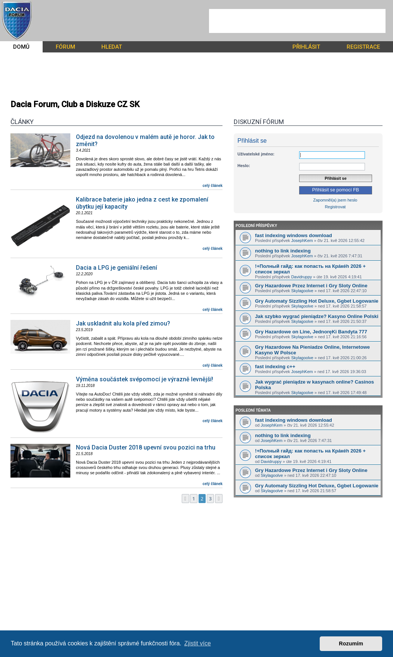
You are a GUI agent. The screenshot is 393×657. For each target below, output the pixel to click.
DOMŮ (21, 46)
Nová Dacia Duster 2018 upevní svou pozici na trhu (145, 447)
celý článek (212, 186)
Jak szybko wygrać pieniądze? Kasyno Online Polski (316, 316)
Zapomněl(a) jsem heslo (335, 200)
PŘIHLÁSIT (306, 46)
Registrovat (335, 207)
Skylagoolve (302, 290)
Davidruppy (301, 277)
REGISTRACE (363, 46)
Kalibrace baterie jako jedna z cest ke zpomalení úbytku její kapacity (142, 203)
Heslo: (243, 165)
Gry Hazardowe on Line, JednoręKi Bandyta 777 (311, 331)
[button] (185, 498)
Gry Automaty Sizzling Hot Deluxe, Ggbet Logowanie (316, 301)
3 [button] (210, 498)
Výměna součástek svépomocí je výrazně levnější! (144, 379)
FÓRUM (65, 46)
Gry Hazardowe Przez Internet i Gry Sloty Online (311, 285)
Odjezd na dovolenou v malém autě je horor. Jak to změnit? (145, 140)
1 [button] (193, 498)
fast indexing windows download (293, 235)
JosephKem (302, 240)
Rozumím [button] (351, 644)
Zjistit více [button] (197, 643)
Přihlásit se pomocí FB (335, 190)
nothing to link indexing (283, 251)
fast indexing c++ (275, 366)
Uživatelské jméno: (255, 154)
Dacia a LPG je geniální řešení (116, 267)
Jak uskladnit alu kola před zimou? (123, 323)
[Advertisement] (297, 21)
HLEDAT (111, 46)
